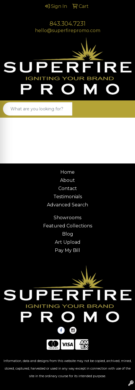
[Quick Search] (37, 109)
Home (67, 172)
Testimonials (67, 196)
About (67, 180)
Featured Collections (67, 226)
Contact (67, 188)
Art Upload (67, 242)
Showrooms (67, 217)
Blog (67, 234)
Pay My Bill (67, 250)
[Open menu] (123, 109)
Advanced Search (67, 205)
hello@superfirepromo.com (67, 30)
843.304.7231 (67, 23)
